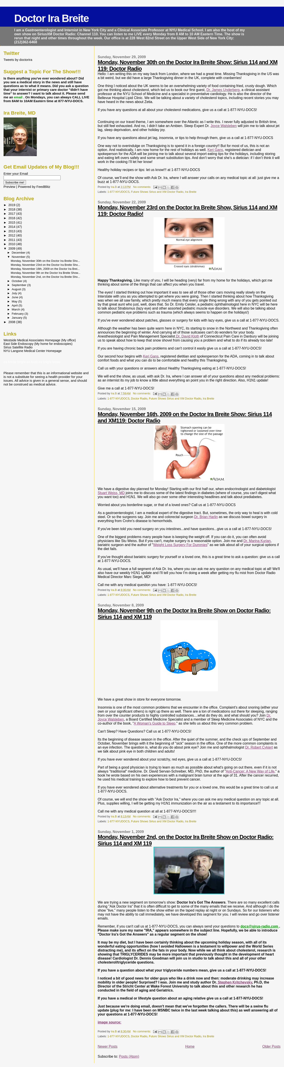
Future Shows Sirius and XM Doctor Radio (157, 191)
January (17, 317)
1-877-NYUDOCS (118, 191)
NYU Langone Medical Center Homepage (33, 351)
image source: (109, 1022)
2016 (12, 218)
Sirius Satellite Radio (18, 347)
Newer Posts (107, 1046)
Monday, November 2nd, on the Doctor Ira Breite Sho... (45, 276)
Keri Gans (215, 150)
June (15, 297)
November (19, 256)
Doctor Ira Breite (51, 18)
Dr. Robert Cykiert (259, 747)
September (19, 285)
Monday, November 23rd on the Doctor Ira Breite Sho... (45, 264)
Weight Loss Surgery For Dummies (180, 545)
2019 (12, 205)
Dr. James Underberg (222, 90)
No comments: (142, 187)
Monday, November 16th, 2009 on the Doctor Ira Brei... (45, 268)
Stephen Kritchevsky (234, 982)
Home (190, 1046)
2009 (12, 248)
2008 (12, 322)
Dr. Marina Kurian (256, 541)
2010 (12, 244)
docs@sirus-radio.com (260, 926)
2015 (12, 222)
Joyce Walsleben (224, 126)
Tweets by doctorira (18, 60)
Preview (9, 187)
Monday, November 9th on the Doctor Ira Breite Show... (45, 272)
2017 (12, 213)
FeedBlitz (43, 187)
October (17, 281)
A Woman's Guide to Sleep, (155, 723)
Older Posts (271, 1046)
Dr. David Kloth (187, 336)
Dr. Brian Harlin (206, 517)
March (16, 309)
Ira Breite (190, 191)
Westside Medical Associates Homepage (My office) (40, 340)
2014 (12, 227)
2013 (12, 231)
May (15, 301)
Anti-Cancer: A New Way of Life (250, 771)
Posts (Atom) (129, 1056)
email (18, 97)
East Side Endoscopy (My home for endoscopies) (38, 344)
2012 (12, 235)
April (15, 305)
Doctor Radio (139, 398)
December (19, 252)
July (15, 293)
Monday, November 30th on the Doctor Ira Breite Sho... (45, 260)
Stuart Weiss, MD (111, 493)
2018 (12, 209)
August (17, 289)
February (18, 313)
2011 (12, 240)
